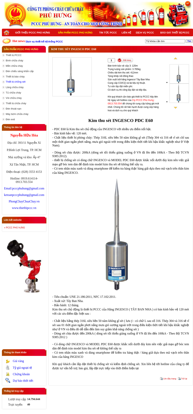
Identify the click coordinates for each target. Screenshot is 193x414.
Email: (8, 188)
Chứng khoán (21, 374)
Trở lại (184, 378)
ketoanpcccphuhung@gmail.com (24, 194)
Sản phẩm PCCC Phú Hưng (75, 32)
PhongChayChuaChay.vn (24, 201)
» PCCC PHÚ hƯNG (14, 227)
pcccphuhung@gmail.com (28, 188)
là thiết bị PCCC (90, 309)
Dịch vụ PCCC (145, 32)
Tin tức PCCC (108, 32)
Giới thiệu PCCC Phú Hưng (32, 32)
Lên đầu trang (169, 378)
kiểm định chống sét (126, 364)
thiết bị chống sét (98, 364)
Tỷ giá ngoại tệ (22, 367)
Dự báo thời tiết (23, 380)
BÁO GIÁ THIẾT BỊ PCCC (175, 32)
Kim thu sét (76, 129)
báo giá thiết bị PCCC (138, 96)
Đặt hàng (127, 60)
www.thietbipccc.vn (24, 207)
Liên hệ (126, 32)
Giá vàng (18, 361)
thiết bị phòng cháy (79, 137)
